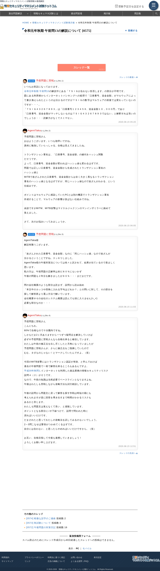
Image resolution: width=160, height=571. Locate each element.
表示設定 (97, 557)
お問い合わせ (76, 557)
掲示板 (107, 13)
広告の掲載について (56, 561)
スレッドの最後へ (128, 77)
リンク (27, 561)
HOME (25, 23)
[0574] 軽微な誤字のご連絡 (41, 518)
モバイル (87, 548)
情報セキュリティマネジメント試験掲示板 (53, 23)
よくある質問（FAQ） (80, 561)
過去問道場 (76, 13)
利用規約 (5, 557)
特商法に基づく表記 (56, 557)
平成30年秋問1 (32, 370)
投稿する (133, 30)
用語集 (137, 13)
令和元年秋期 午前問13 (36, 91)
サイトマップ (7, 561)
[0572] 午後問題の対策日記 (41, 527)
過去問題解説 (15, 13)
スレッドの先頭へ (128, 453)
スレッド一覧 (81, 67)
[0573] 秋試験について (38, 523)
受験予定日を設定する (131, 6)
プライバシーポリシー (34, 557)
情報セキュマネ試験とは (46, 13)
